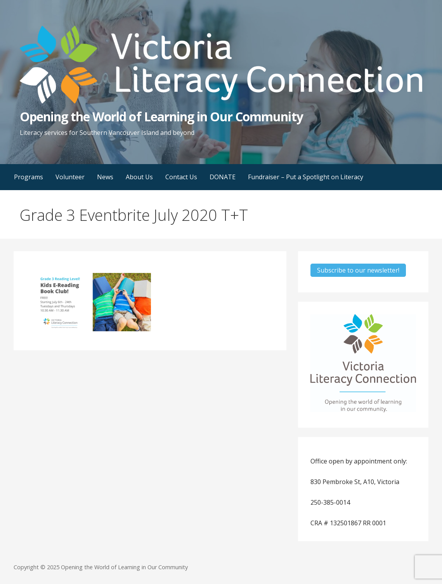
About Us (139, 177)
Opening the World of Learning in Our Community (161, 116)
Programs (28, 177)
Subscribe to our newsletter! (358, 270)
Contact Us (181, 177)
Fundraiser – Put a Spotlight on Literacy (305, 177)
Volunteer (70, 177)
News (105, 177)
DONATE (223, 177)
